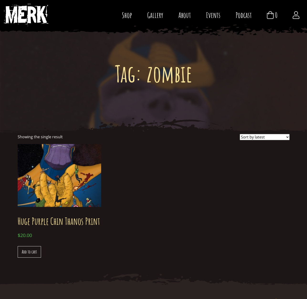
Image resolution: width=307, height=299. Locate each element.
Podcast (244, 15)
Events (213, 15)
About (184, 15)
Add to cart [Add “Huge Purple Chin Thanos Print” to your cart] (29, 252)
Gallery (155, 15)
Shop (127, 15)
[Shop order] (265, 137)
